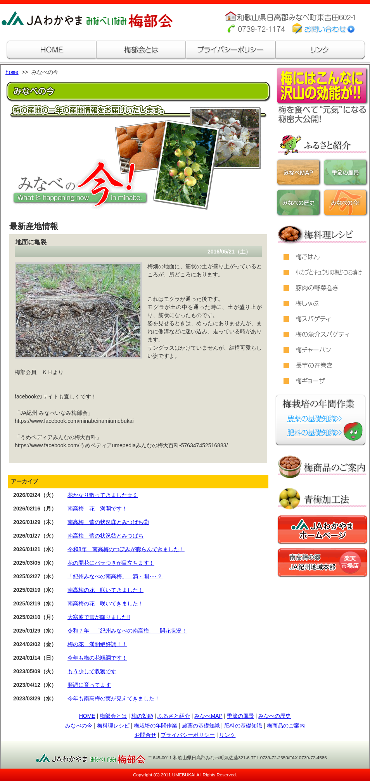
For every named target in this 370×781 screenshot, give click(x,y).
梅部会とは (113, 716)
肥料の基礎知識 (243, 725)
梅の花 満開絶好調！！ (97, 644)
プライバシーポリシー (188, 735)
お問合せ (145, 735)
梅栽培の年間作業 (155, 725)
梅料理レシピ (113, 725)
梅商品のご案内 (286, 725)
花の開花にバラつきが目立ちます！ (110, 563)
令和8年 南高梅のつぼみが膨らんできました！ (126, 549)
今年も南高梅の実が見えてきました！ (113, 698)
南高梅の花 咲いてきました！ (105, 590)
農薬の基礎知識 (201, 725)
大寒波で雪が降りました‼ (98, 617)
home (12, 72)
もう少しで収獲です (91, 671)
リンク (227, 735)
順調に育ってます (89, 685)
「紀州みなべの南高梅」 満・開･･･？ (115, 576)
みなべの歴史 (274, 716)
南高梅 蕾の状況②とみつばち (105, 536)
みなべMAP (208, 716)
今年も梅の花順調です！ (97, 658)
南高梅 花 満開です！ (97, 508)
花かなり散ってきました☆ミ (102, 495)
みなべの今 (78, 725)
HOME (87, 716)
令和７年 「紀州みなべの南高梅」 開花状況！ (127, 631)
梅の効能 (142, 716)
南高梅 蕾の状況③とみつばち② (108, 522)
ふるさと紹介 (173, 716)
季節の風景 (240, 716)
